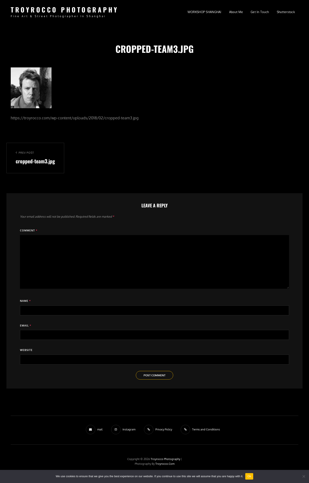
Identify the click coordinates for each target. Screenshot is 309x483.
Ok (249, 476)
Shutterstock (286, 12)
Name (25, 300)
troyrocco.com (164, 463)
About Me (236, 12)
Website (26, 350)
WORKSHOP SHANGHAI (204, 12)
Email (25, 325)
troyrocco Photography (65, 9)
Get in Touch (260, 12)
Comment (28, 230)
